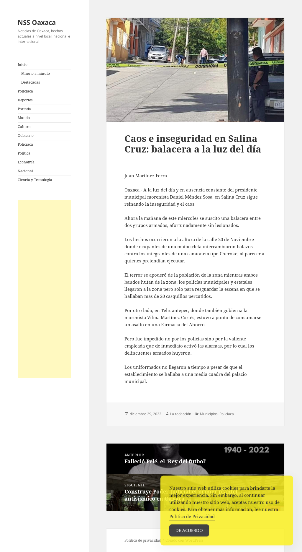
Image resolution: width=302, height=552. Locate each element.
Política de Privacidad (192, 521)
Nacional (25, 170)
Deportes (25, 100)
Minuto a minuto (35, 73)
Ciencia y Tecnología (35, 179)
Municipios (209, 413)
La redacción (180, 413)
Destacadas (30, 82)
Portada (24, 108)
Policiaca (25, 91)
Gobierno (26, 135)
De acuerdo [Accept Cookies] (189, 535)
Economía (26, 162)
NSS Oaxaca (37, 22)
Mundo (24, 117)
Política (24, 153)
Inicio (22, 64)
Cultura (24, 126)
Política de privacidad (142, 540)
